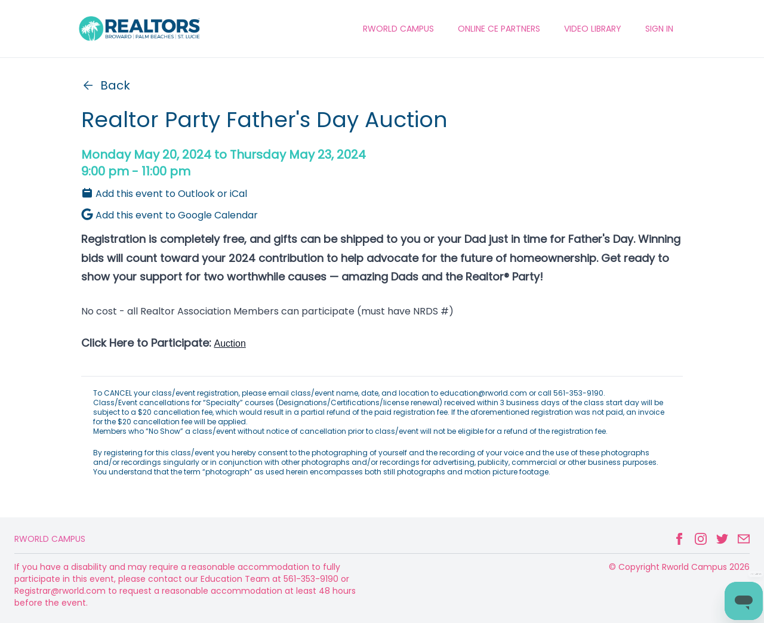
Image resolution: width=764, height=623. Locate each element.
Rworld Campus (49, 539)
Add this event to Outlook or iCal (164, 194)
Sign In (659, 29)
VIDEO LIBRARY (592, 29)
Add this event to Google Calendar (169, 215)
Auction (229, 343)
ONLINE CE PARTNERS (499, 29)
